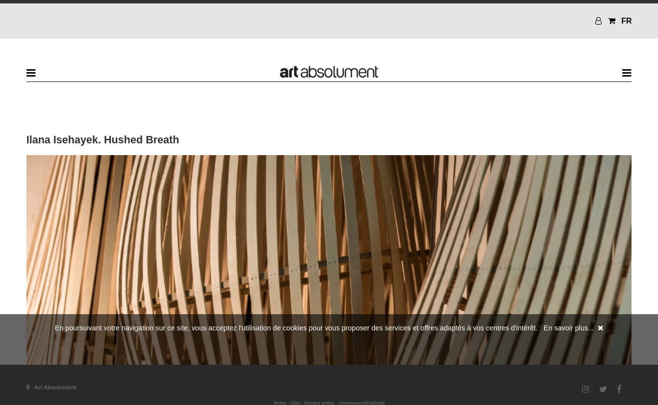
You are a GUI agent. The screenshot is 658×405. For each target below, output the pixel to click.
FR (626, 21)
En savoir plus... (569, 328)
